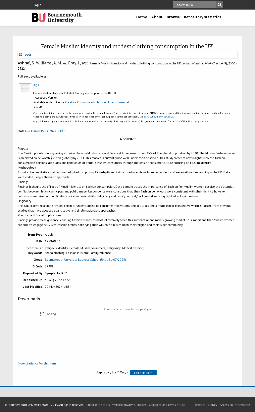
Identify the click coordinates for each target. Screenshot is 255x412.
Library (212, 405)
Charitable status (98, 405)
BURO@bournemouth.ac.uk (159, 116)
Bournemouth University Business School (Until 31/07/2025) (85, 259)
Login (37, 5)
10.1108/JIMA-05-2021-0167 (45, 131)
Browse (173, 17)
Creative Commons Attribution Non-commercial (97, 102)
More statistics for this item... (38, 363)
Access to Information (235, 405)
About (157, 17)
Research (199, 405)
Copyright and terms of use (167, 405)
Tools (25, 54)
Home (141, 17)
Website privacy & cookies (129, 405)
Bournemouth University (57, 18)
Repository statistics (202, 17)
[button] (143, 372)
